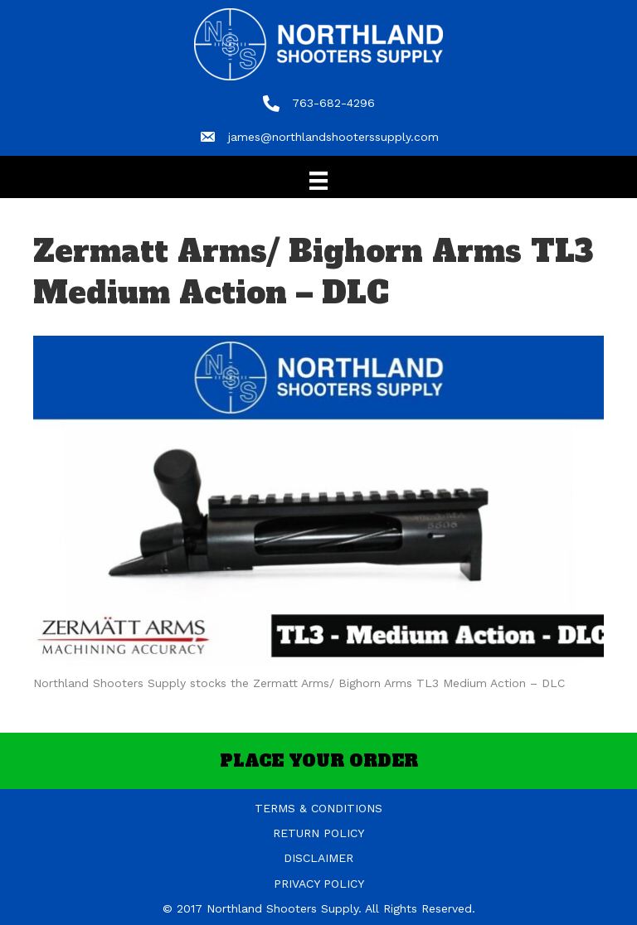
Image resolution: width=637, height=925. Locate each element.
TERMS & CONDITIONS (318, 808)
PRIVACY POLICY (319, 883)
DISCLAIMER (318, 857)
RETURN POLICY (318, 833)
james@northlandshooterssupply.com (333, 136)
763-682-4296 (333, 102)
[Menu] (318, 180)
